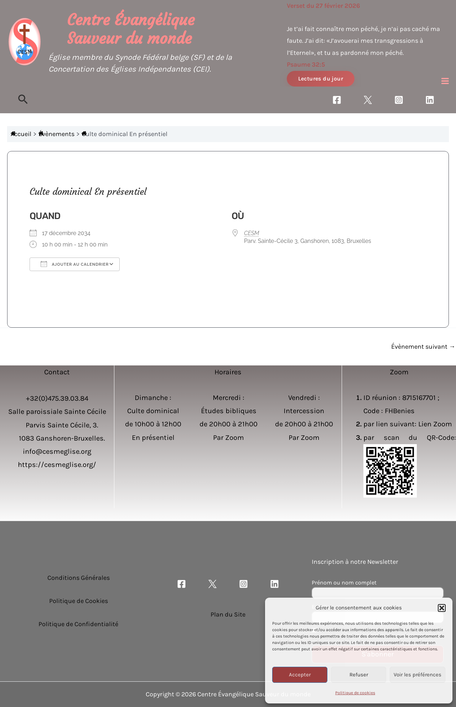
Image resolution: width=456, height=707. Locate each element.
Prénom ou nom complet (344, 582)
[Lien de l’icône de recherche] (23, 100)
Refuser (358, 674)
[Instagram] (398, 100)
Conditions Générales (78, 578)
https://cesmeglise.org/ (57, 465)
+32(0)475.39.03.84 (57, 398)
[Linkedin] (429, 100)
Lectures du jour (320, 78)
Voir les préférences (417, 674)
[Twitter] (367, 100)
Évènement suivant (423, 346)
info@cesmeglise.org (57, 451)
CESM (251, 233)
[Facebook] (336, 100)
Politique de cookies (355, 692)
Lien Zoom (435, 424)
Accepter (300, 674)
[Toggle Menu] (445, 81)
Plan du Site (228, 614)
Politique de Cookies (78, 601)
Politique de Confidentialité (78, 624)
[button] (441, 608)
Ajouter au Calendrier (75, 264)
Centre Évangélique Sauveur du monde (131, 29)
